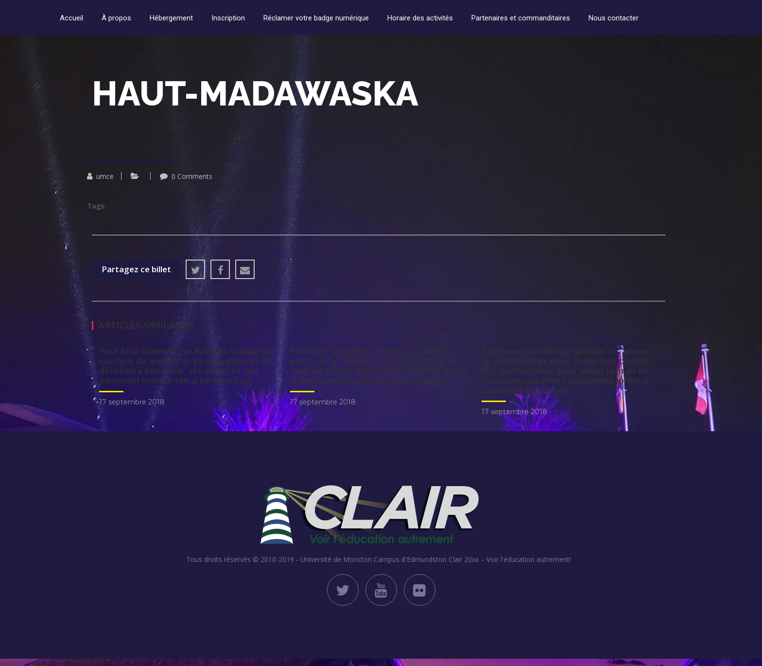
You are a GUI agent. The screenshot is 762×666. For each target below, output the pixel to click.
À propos (116, 18)
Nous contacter (614, 18)
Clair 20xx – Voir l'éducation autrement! (510, 559)
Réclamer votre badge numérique (316, 18)
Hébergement (171, 18)
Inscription (228, 18)
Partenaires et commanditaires (520, 18)
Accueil (71, 18)
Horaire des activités (420, 18)
